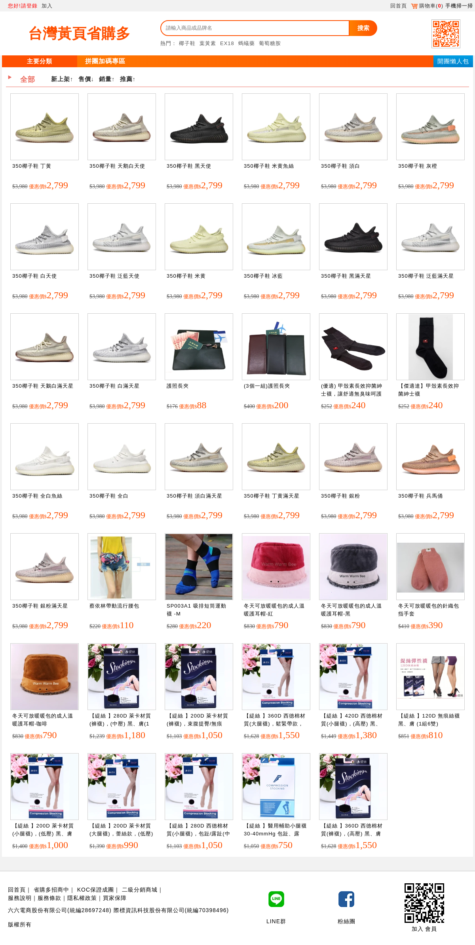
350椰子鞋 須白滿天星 (194, 496)
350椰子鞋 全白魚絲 (37, 496)
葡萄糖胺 (270, 43)
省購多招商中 (51, 889)
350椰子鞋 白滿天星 (114, 386)
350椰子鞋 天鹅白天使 (117, 166)
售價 (84, 79)
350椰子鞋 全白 (109, 496)
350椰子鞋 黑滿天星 (346, 276)
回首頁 (398, 6)
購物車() (427, 6)
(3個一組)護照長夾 (267, 386)
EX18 (227, 43)
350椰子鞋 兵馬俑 (420, 496)
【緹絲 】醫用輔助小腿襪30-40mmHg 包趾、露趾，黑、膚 (275, 833)
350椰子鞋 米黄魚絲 (269, 166)
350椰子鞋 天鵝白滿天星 (43, 386)
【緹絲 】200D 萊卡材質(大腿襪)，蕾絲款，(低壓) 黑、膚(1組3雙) (121, 833)
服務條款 (49, 898)
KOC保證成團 (95, 889)
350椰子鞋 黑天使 (189, 166)
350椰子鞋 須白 (340, 166)
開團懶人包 (453, 61)
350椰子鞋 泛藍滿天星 (426, 276)
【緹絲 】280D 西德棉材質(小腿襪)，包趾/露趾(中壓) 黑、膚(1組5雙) (198, 833)
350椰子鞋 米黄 (186, 276)
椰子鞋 (187, 43)
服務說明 (20, 898)
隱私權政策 (82, 898)
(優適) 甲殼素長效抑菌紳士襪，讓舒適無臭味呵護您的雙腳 (351, 393)
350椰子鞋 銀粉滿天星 (40, 606)
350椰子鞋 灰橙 (417, 166)
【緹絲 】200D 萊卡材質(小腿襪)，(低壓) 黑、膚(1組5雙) (43, 833)
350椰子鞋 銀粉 (340, 496)
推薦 (126, 79)
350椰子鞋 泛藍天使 (114, 276)
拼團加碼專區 (105, 61)
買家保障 (115, 898)
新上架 (60, 79)
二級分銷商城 (140, 889)
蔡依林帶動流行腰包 (114, 606)
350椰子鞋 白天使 (34, 276)
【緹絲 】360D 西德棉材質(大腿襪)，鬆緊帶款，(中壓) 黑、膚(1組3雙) (275, 723)
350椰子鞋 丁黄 (31, 166)
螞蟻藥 (246, 43)
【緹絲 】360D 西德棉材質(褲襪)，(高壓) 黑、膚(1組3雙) (352, 833)
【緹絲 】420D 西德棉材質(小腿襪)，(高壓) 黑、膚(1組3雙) (352, 723)
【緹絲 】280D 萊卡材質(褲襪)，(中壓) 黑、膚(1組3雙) (120, 723)
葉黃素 (208, 43)
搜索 (363, 28)
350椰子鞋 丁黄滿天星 (272, 496)
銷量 (105, 79)
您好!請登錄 (23, 6)
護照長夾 (178, 386)
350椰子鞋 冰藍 (263, 276)
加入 (47, 6)
